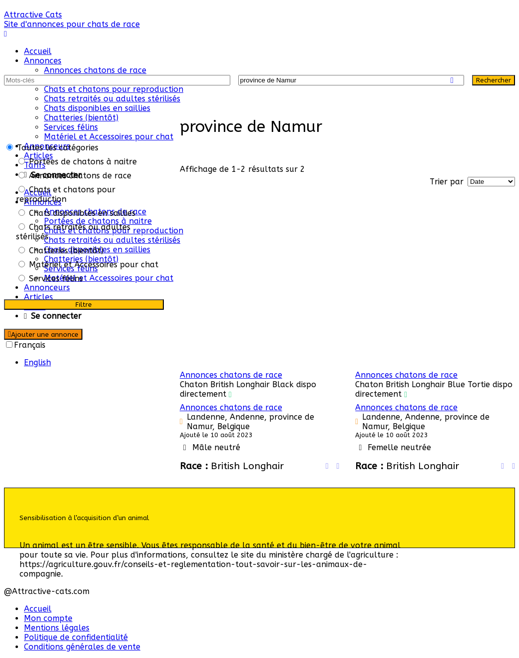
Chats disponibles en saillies (97, 108)
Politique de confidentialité (76, 637)
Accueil (37, 51)
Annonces (42, 60)
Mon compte (48, 618)
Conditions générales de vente (82, 647)
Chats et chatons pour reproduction (113, 89)
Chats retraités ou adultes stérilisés (112, 98)
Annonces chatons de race (95, 70)
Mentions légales (56, 628)
